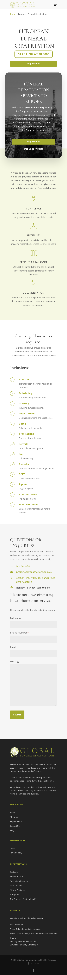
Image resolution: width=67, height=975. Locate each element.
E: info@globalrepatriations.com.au (25, 929)
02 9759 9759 (23, 566)
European (14, 894)
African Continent (17, 890)
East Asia (14, 872)
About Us (14, 817)
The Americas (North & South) (23, 899)
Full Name (16, 618)
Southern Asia (16, 876)
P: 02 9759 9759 (16, 924)
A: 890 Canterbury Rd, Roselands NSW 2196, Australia (33, 933)
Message (15, 661)
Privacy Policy (16, 852)
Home (13, 14)
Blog (12, 830)
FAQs (12, 848)
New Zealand (16, 885)
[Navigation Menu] (55, 4)
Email (13, 647)
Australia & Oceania (19, 881)
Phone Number (19, 633)
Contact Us (15, 826)
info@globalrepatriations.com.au (34, 572)
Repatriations (16, 821)
